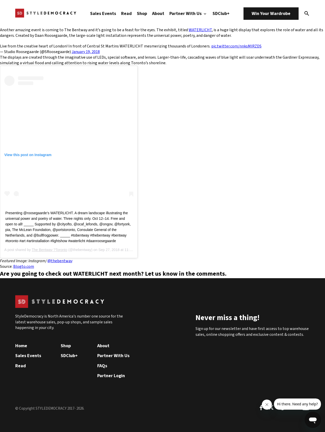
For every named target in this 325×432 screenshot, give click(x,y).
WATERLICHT (200, 30)
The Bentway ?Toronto (49, 250)
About (158, 13)
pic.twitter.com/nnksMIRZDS (236, 46)
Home (21, 346)
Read (126, 13)
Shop (142, 13)
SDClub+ (221, 13)
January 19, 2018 (86, 52)
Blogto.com (23, 266)
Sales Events (103, 13)
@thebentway (59, 261)
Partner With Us (188, 13)
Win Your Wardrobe (271, 13)
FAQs (102, 366)
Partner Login (111, 376)
